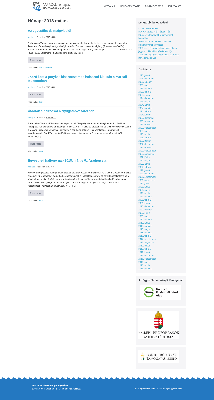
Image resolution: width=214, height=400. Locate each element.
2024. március (145, 108)
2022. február (144, 167)
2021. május (144, 190)
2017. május (144, 246)
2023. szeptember (147, 128)
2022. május (144, 160)
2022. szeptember (147, 151)
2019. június (144, 223)
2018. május (144, 229)
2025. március (145, 88)
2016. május (144, 262)
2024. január (144, 115)
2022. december (146, 144)
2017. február (144, 249)
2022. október (145, 147)
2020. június (144, 213)
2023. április (144, 134)
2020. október (145, 210)
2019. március (145, 226)
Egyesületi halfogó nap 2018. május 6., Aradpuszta (67, 160)
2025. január (144, 95)
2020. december (146, 206)
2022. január (144, 170)
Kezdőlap (109, 6)
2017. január (144, 252)
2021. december (146, 174)
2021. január (144, 203)
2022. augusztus (146, 154)
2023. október (145, 124)
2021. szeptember (147, 177)
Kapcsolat (174, 6)
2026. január (144, 75)
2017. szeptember (147, 239)
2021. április (144, 193)
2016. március (145, 268)
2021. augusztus (146, 180)
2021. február (144, 200)
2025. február (144, 92)
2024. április (144, 105)
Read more (37, 59)
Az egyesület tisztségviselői (49, 30)
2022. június (144, 157)
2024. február (144, 111)
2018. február (144, 236)
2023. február (144, 137)
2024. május (144, 101)
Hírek (40, 102)
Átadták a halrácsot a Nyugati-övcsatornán (61, 111)
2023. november (146, 121)
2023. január (144, 141)
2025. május (144, 85)
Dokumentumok (154, 6)
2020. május (144, 216)
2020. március (145, 219)
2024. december (146, 98)
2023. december (146, 118)
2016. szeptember (147, 259)
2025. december (146, 79)
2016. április (144, 265)
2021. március (145, 196)
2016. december (146, 255)
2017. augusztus (146, 242)
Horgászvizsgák (130, 6)
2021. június (144, 187)
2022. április (144, 164)
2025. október (145, 82)
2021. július (143, 183)
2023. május (144, 131)
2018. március (145, 232)
